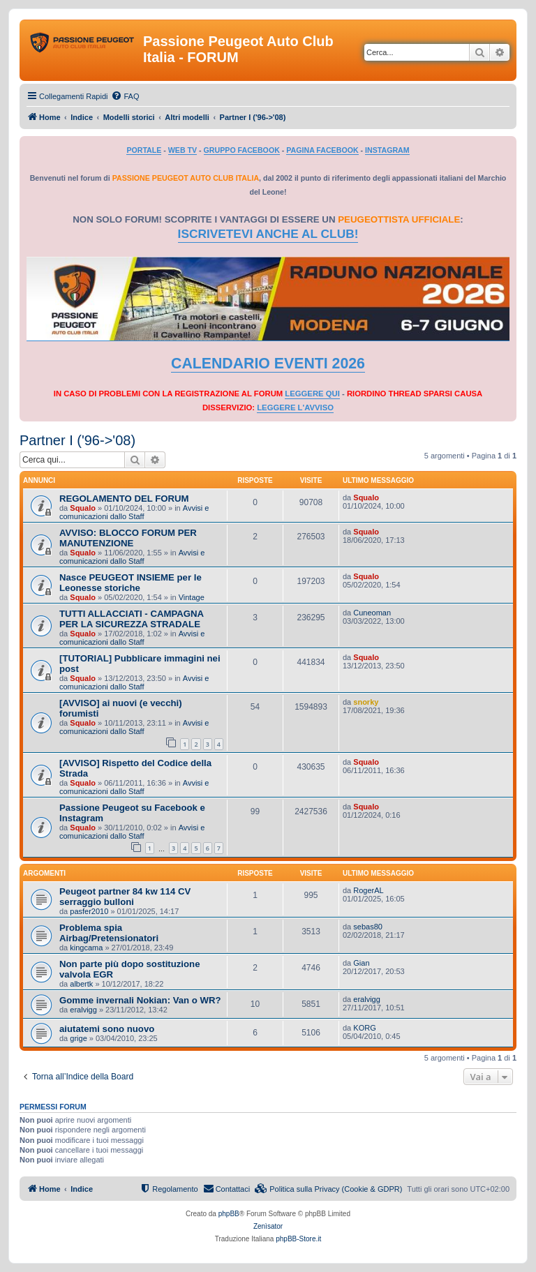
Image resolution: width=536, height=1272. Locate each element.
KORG (364, 1028)
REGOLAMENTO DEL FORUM (124, 498)
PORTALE (143, 150)
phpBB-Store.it (298, 1239)
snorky (365, 702)
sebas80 (367, 926)
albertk (81, 984)
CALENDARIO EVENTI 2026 (268, 363)
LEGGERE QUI (312, 393)
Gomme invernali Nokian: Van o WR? (140, 1000)
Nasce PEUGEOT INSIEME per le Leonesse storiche (130, 582)
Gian (361, 963)
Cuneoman (372, 612)
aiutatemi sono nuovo (106, 1029)
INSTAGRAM (387, 150)
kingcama (86, 947)
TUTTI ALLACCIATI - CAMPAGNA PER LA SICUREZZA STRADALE (131, 618)
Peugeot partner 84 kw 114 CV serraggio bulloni (125, 896)
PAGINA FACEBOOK (322, 150)
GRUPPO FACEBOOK (242, 150)
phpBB (228, 1214)
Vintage (191, 597)
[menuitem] (125, 96)
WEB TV (182, 150)
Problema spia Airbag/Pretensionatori (108, 932)
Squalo (83, 508)
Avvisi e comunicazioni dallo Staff (134, 512)
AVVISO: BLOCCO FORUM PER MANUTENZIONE (128, 537)
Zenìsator (268, 1226)
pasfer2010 (89, 911)
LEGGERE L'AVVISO (295, 407)
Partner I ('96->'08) (77, 440)
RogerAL (368, 890)
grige (78, 1038)
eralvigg (83, 1009)
